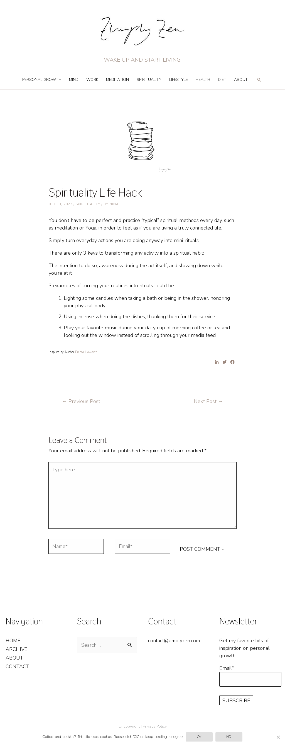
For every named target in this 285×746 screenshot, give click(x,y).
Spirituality (149, 79)
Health (203, 79)
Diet (222, 79)
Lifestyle (178, 79)
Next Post (208, 401)
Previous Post (81, 401)
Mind (73, 79)
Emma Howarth (86, 352)
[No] (278, 737)
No (229, 737)
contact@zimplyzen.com (175, 642)
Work (92, 79)
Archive (17, 651)
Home (13, 642)
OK (199, 737)
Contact (17, 668)
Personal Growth (41, 79)
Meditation (117, 79)
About (241, 79)
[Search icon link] (259, 82)
